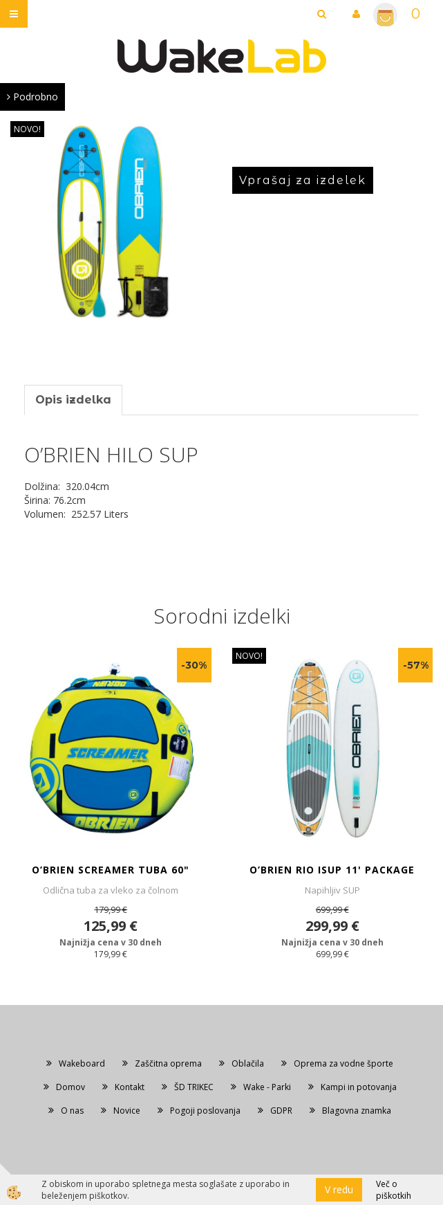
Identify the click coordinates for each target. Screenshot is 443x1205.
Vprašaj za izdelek (302, 180)
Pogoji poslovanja (205, 1110)
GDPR (281, 1110)
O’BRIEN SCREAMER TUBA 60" (110, 869)
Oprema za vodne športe (343, 1063)
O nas (72, 1110)
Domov (70, 1087)
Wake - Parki (267, 1087)
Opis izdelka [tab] (73, 399)
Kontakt (129, 1087)
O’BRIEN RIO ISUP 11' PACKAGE (332, 869)
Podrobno (32, 96)
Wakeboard (82, 1063)
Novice (126, 1110)
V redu (339, 1189)
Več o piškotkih (393, 1190)
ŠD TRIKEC (194, 1087)
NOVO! (27, 129)
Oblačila (248, 1063)
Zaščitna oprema (168, 1063)
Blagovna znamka (356, 1110)
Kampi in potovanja (359, 1087)
